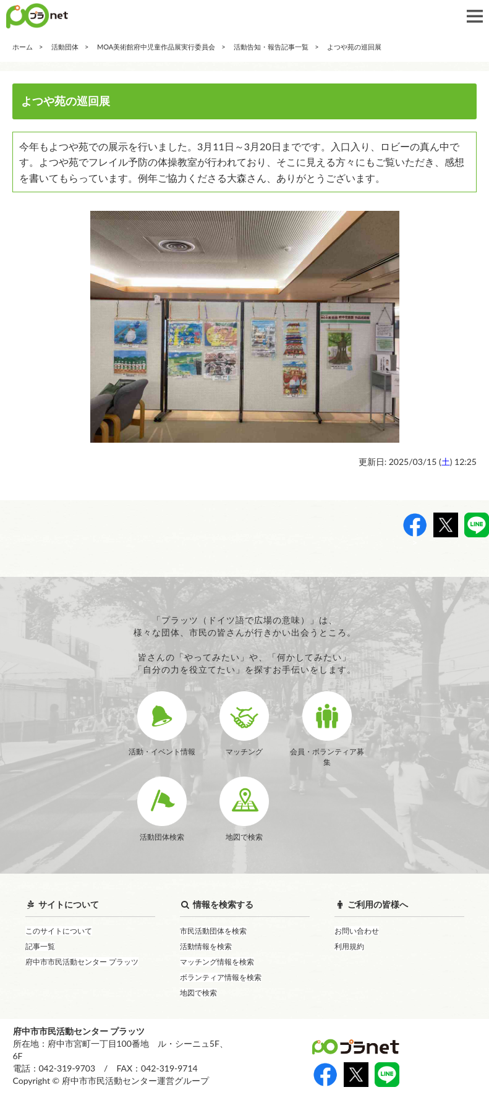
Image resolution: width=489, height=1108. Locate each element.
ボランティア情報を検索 (221, 977)
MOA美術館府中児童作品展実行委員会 (156, 47)
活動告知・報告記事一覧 (271, 47)
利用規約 (349, 946)
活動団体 (65, 47)
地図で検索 (198, 992)
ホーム (22, 47)
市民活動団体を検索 (213, 930)
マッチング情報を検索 (217, 961)
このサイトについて (58, 930)
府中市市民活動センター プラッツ (81, 961)
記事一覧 (40, 946)
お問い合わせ (356, 930)
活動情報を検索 (206, 946)
